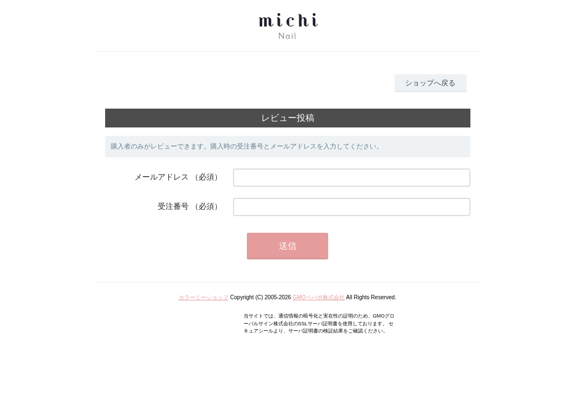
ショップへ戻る (430, 83)
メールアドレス (161, 176)
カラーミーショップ (204, 297)
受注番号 (173, 206)
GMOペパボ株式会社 (319, 297)
